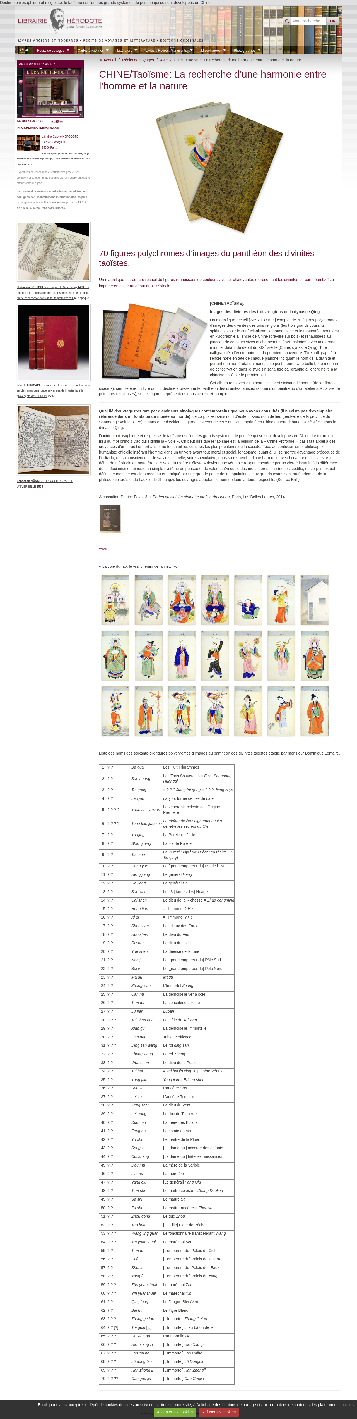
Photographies (244, 50)
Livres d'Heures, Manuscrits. (167, 50)
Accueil (109, 60)
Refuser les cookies (219, 1412)
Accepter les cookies (175, 1412)
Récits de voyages (50, 50)
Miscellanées (210, 50)
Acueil (24, 50)
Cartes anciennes (91, 50)
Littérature (124, 50)
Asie (164, 60)
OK (333, 21)
